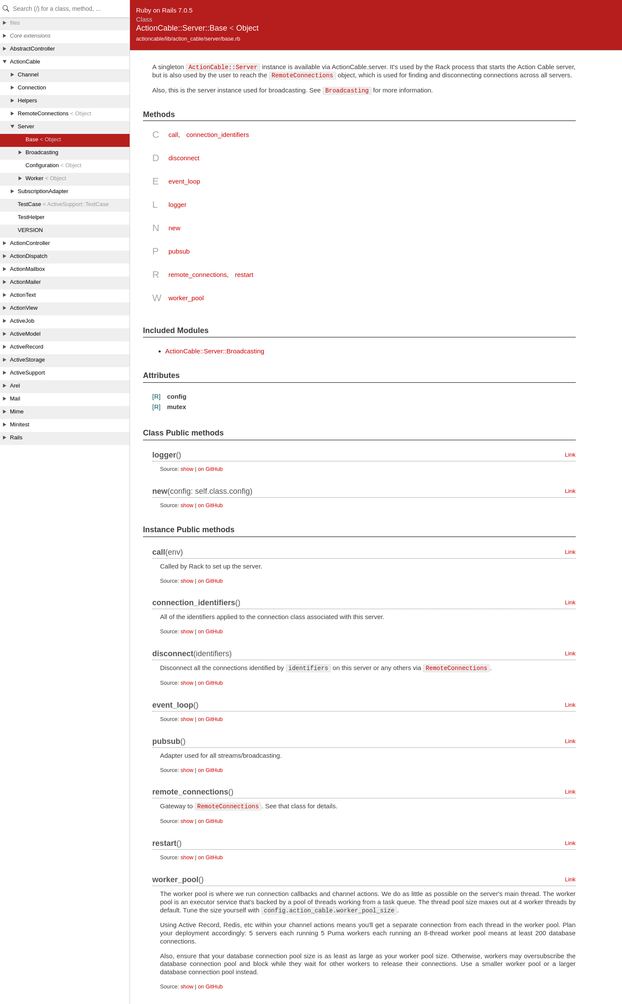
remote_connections (197, 274)
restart (244, 274)
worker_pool (186, 298)
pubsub (179, 251)
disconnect (184, 158)
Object (247, 28)
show (187, 469)
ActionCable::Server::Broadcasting (214, 351)
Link (570, 454)
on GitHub (210, 469)
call (173, 134)
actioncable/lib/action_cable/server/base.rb (188, 38)
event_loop (184, 181)
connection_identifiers (217, 134)
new (174, 228)
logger (177, 204)
